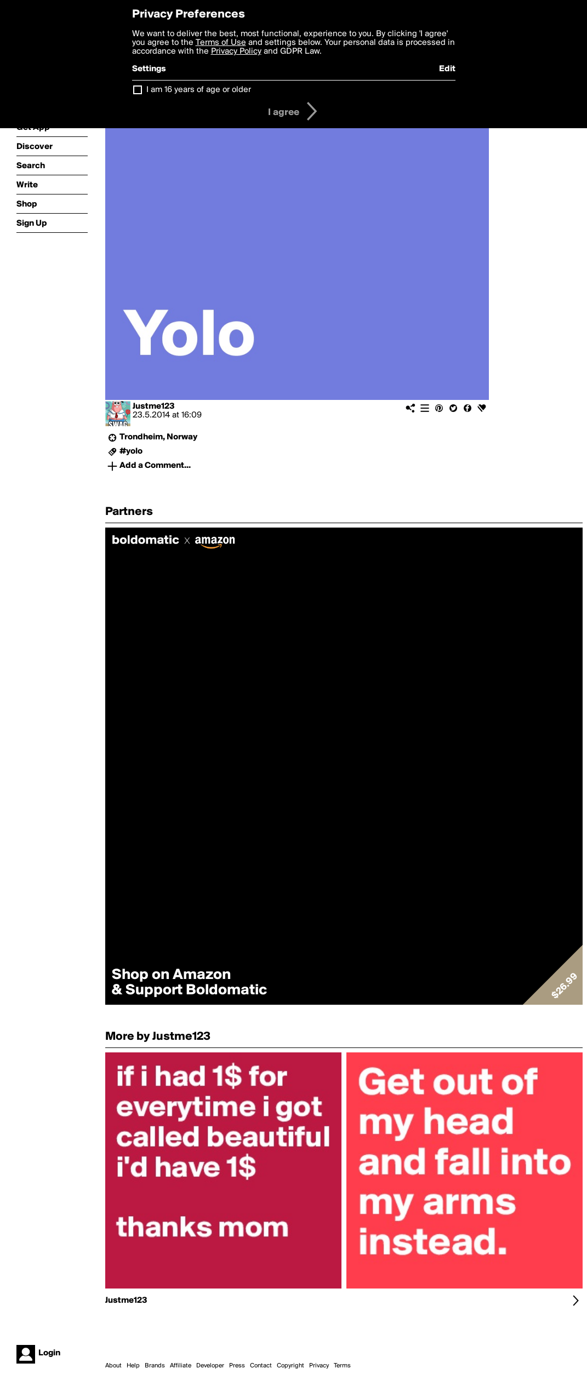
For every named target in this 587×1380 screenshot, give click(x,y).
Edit (447, 69)
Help (133, 1365)
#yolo (131, 451)
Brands (155, 1365)
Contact (261, 1365)
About (113, 1365)
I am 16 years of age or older (198, 89)
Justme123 (154, 406)
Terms (342, 1365)
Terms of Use (221, 42)
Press (237, 1365)
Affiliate (180, 1365)
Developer (210, 1365)
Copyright (290, 1365)
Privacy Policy (236, 51)
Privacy (319, 1365)
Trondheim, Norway (158, 437)
